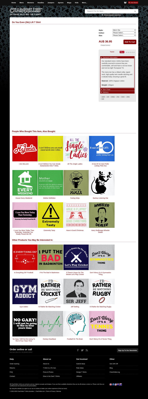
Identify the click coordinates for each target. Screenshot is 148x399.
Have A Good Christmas (74, 230)
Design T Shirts (81, 372)
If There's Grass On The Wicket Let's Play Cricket (75, 273)
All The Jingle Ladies (75, 164)
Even (123, 96)
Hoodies (41, 3)
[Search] (107, 11)
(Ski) (128, 96)
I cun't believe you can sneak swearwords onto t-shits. (49, 165)
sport (103, 96)
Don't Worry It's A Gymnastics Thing (100, 273)
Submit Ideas (80, 364)
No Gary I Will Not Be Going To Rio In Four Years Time (24, 340)
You (118, 96)
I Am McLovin (24, 164)
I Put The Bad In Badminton (49, 272)
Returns (12, 368)
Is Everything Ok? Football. (24, 272)
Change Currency (105, 45)
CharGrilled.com (40, 391)
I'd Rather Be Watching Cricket (49, 307)
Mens (22, 3)
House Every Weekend (24, 198)
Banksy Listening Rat (100, 198)
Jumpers (51, 3)
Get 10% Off (114, 364)
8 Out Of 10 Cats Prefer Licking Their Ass (100, 165)
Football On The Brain (75, 339)
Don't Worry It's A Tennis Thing (100, 339)
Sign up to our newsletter (127, 350)
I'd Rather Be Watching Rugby (100, 307)
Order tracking (14, 364)
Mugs (69, 3)
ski (108, 96)
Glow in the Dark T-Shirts (51, 376)
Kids (76, 3)
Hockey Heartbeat (49, 339)
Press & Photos (48, 372)
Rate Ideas (80, 368)
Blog (111, 368)
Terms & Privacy (50, 391)
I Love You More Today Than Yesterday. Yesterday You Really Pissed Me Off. (24, 232)
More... (84, 3)
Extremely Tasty (49, 230)
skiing (112, 96)
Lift (103, 99)
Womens (30, 3)
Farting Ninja (74, 198)
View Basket (134, 2)
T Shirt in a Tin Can (49, 368)
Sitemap (58, 391)
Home (13, 3)
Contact (12, 376)
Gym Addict (24, 307)
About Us (46, 364)
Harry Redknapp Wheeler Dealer (100, 231)
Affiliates (79, 376)
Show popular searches (112, 15)
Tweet (112, 52)
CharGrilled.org (115, 372)
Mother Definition (49, 198)
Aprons (60, 3)
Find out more (62, 388)
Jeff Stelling (75, 307)
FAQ (11, 372)
